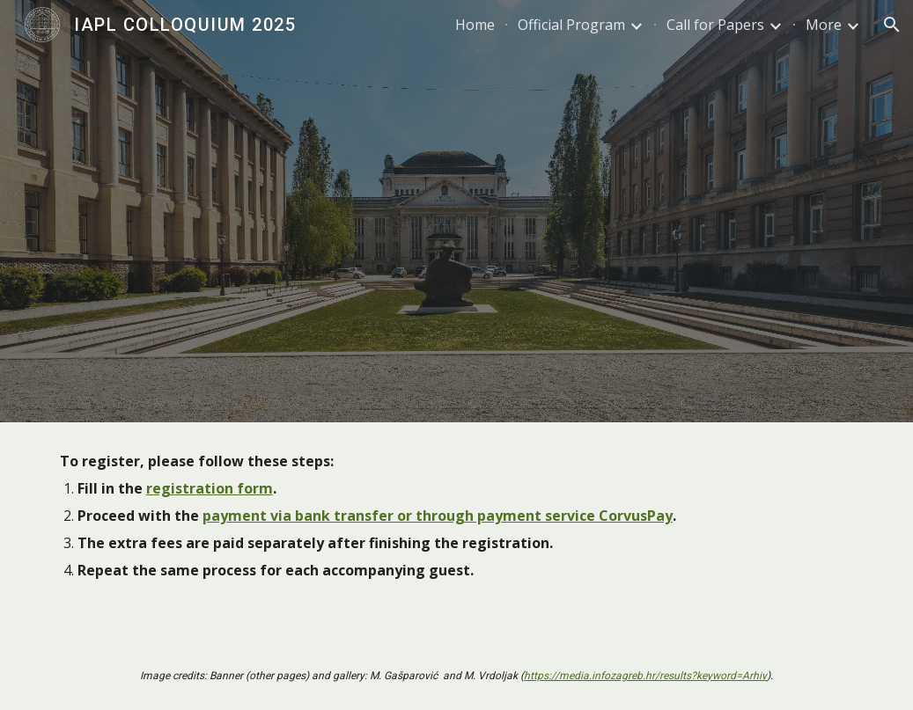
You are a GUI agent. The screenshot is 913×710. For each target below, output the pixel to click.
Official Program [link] (571, 24)
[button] (892, 25)
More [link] (824, 24)
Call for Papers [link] (715, 24)
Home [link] (475, 24)
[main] (457, 531)
